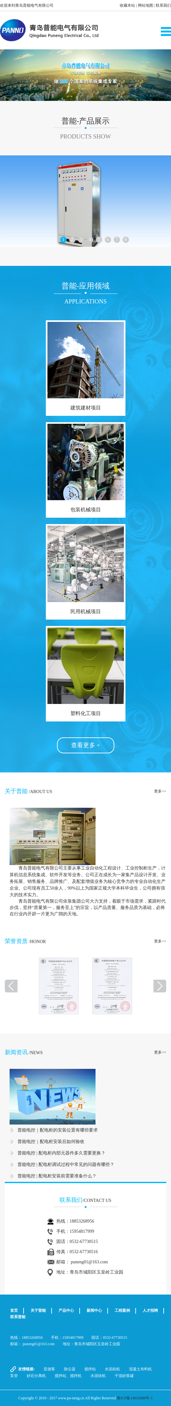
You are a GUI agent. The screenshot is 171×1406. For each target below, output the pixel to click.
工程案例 (122, 1310)
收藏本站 (127, 5)
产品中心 (66, 1310)
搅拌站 (90, 1369)
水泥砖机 (112, 1369)
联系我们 (163, 5)
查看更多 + (85, 745)
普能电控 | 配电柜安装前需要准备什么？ (57, 1176)
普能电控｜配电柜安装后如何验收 (51, 1141)
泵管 (14, 1376)
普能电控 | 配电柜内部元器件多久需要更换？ (61, 1153)
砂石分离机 (36, 1376)
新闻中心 (94, 1310)
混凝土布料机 (140, 1369)
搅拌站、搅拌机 (68, 1376)
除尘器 (69, 1369)
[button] (13, 75)
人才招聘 (150, 1310)
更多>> (160, 791)
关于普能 (38, 1310)
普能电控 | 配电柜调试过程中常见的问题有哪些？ (66, 1164)
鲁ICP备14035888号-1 (135, 1398)
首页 (14, 1310)
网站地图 (145, 5)
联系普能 (17, 1317)
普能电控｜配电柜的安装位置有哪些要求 (58, 1130)
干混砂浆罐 (124, 1376)
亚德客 (49, 1369)
